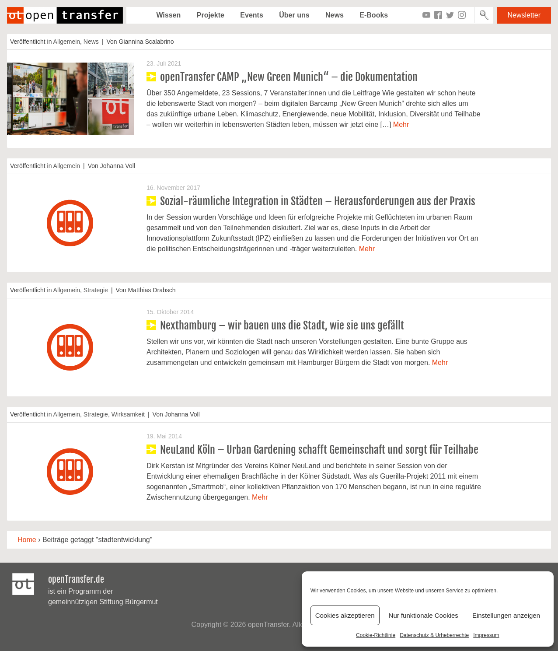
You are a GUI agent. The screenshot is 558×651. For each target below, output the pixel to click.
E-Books (373, 15)
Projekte (210, 15)
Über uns (294, 15)
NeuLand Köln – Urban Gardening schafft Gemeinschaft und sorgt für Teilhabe (319, 449)
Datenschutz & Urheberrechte (434, 635)
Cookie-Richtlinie (375, 635)
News (334, 15)
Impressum (486, 635)
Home (26, 539)
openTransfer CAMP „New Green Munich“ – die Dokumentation (289, 77)
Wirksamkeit (128, 414)
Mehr (401, 124)
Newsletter (524, 15)
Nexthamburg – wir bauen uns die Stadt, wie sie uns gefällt (282, 325)
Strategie (96, 290)
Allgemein (66, 41)
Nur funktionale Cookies (423, 615)
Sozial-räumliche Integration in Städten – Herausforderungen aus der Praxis (317, 201)
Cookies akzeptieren (345, 615)
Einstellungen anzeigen (506, 615)
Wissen (168, 15)
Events (251, 15)
